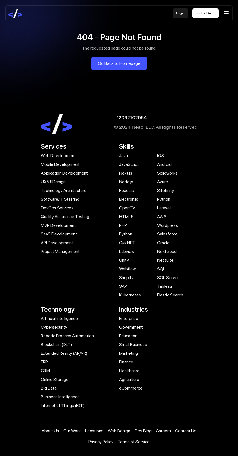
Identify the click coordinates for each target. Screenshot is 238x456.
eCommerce (131, 388)
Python (163, 199)
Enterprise (128, 318)
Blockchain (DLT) (56, 344)
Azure (162, 181)
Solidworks (167, 173)
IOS (160, 155)
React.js (126, 190)
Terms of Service (134, 441)
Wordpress (167, 225)
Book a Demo (205, 13)
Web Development (58, 155)
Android (164, 164)
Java (123, 155)
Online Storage (55, 379)
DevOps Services (57, 207)
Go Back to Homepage (119, 63)
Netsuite (165, 260)
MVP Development (58, 225)
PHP (123, 225)
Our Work (72, 430)
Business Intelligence (60, 396)
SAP (123, 286)
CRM (45, 370)
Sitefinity (165, 190)
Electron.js (128, 199)
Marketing (128, 353)
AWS (161, 216)
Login (180, 13)
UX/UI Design (53, 181)
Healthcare (129, 370)
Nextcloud (167, 251)
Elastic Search (170, 295)
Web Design (119, 430)
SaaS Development (59, 234)
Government (131, 327)
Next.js (125, 173)
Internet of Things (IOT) (63, 405)
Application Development (64, 173)
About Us (50, 430)
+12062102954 (130, 117)
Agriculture (129, 379)
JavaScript (129, 164)
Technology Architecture (63, 190)
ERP (44, 362)
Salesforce (167, 234)
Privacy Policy (100, 441)
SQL (161, 268)
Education (128, 335)
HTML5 (126, 216)
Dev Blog (143, 430)
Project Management (60, 251)
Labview (126, 251)
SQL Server (168, 277)
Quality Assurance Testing (65, 216)
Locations (94, 430)
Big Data (49, 388)
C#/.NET (127, 242)
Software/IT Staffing (60, 199)
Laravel (164, 207)
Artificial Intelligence (59, 318)
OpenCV (127, 207)
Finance (126, 362)
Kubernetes (130, 295)
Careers (163, 430)
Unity (124, 260)
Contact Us (185, 430)
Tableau (164, 286)
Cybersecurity (54, 327)
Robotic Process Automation (67, 335)
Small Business (133, 344)
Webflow (127, 268)
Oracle (163, 242)
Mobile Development (60, 164)
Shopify (126, 277)
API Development (57, 242)
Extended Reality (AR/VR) (64, 353)
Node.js (126, 181)
